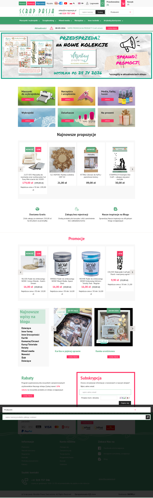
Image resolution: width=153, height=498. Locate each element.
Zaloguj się (64, 447)
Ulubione (63, 464)
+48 (67, 14)
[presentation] (20, 169)
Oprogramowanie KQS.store (85, 494)
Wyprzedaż (40, 3)
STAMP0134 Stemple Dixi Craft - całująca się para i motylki (129, 176)
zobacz (36, 96)
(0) (130, 2)
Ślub (24, 357)
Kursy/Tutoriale (29, 344)
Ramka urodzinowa (107, 351)
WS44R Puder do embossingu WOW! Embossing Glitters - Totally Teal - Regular (104, 281)
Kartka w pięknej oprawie (70, 351)
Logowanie (94, 3)
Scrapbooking (48, 20)
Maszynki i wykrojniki (28, 20)
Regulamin (26, 454)
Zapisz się (125, 403)
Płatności (25, 447)
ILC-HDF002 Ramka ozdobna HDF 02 (72, 175)
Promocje (30, 3)
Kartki (25, 337)
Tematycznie (25, 26)
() (113, 3)
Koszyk (62, 461)
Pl (74, 3)
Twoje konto (65, 454)
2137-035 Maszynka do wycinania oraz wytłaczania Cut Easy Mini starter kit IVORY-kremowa (43, 178)
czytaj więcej (27, 396)
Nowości (22, 3)
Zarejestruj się (65, 450)
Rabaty (24, 464)
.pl (131, 494)
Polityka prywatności (30, 461)
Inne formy (27, 331)
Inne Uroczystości (30, 334)
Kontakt (25, 457)
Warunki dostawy (28, 450)
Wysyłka (50, 3)
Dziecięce (26, 328)
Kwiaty (25, 347)
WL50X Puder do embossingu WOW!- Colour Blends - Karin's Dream (46, 281)
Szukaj (100, 12)
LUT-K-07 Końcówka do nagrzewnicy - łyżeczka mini (17, 279)
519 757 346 (40, 480)
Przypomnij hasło (67, 457)
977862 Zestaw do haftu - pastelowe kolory (101, 175)
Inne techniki (93, 20)
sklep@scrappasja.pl (67, 10)
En (82, 3)
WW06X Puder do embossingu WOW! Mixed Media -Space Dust (75, 281)
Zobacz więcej (37, 216)
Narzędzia (79, 20)
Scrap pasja (37, 12)
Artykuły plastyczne (112, 20)
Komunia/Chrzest (30, 341)
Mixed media (64, 20)
